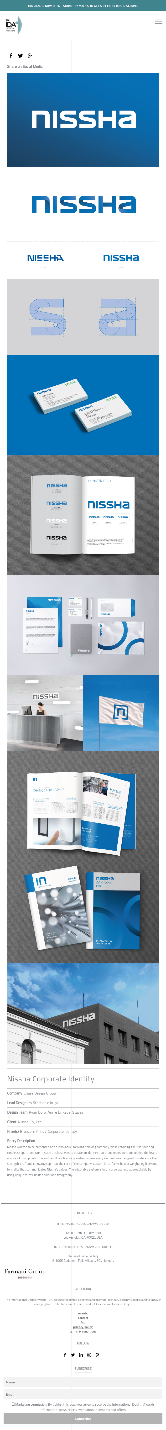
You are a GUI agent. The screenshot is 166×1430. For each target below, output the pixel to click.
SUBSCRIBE (83, 1368)
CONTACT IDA (83, 1213)
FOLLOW (83, 1343)
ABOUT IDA (83, 1289)
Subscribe (83, 1419)
